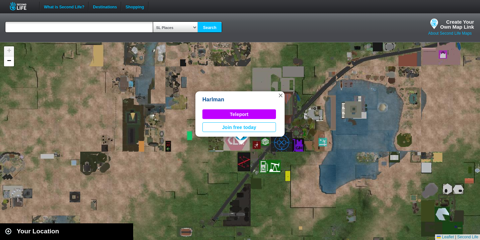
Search (209, 27)
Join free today (239, 127)
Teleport (239, 114)
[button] (281, 95)
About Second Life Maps (450, 33)
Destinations (105, 6)
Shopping (134, 6)
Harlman (213, 99)
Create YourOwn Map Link (457, 24)
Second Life (21, 6)
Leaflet (445, 237)
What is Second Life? (64, 6)
